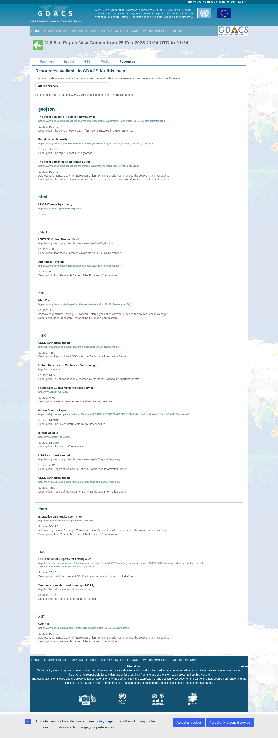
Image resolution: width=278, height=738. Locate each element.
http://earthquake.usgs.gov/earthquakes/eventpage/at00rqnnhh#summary (79, 459)
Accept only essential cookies (230, 722)
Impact (69, 61)
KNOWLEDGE (159, 31)
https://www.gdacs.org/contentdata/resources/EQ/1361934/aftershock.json (79, 265)
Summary (47, 61)
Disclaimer (134, 666)
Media (105, 61)
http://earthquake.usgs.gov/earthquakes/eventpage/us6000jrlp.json (75, 243)
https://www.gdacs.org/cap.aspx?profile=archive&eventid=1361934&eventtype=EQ (84, 628)
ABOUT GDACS (184, 660)
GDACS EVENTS (56, 31)
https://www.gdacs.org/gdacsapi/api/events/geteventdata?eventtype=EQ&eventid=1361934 (88, 166)
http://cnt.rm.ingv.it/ (49, 369)
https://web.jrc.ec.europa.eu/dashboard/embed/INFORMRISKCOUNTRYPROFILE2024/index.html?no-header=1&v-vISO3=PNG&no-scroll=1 (115, 414)
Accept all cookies (189, 722)
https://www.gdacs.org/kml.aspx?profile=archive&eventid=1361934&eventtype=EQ (84, 304)
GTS (87, 61)
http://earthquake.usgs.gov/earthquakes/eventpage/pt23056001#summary (79, 482)
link (130, 94)
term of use (194, 1)
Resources (127, 61)
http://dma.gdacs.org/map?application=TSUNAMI (65, 520)
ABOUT (178, 31)
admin (242, 1)
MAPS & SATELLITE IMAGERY (123, 31)
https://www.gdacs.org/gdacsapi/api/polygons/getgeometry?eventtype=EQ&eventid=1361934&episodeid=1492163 (101, 121)
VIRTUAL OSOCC (85, 31)
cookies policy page (98, 721)
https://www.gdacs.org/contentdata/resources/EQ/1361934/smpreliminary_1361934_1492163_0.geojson (95, 143)
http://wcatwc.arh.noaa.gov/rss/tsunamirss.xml (64, 589)
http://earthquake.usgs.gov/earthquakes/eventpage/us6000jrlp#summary (78, 347)
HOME (36, 31)
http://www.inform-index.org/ (54, 437)
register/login (227, 1)
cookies (243, 666)
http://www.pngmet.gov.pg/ (53, 392)
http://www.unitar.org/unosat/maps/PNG (60, 208)
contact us (210, 1)
